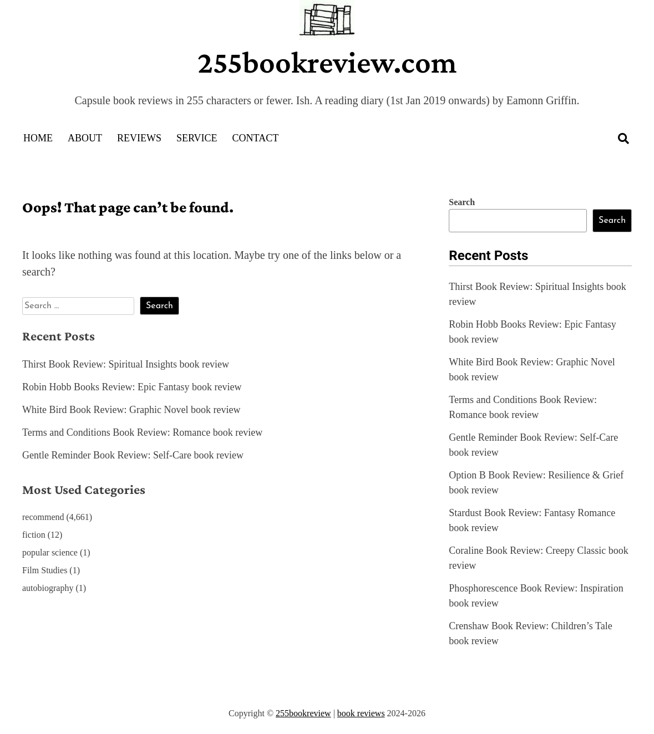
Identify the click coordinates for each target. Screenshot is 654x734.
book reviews (361, 713)
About (85, 138)
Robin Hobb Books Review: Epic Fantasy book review (131, 387)
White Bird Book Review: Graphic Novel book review (131, 409)
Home (38, 138)
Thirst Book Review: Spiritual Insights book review (125, 364)
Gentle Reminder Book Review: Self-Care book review (133, 455)
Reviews (139, 138)
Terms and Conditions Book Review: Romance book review (142, 432)
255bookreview (303, 713)
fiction (33, 534)
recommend (43, 517)
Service (196, 138)
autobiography (47, 588)
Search (462, 202)
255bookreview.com (327, 62)
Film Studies (44, 570)
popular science (50, 552)
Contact (255, 138)
